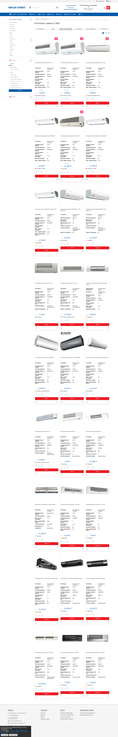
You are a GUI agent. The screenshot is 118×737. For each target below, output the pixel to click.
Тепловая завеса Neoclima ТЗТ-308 (95, 504)
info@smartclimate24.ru (71, 9)
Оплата (59, 14)
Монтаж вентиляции (65, 717)
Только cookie (13, 735)
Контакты (41, 14)
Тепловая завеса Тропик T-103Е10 (44, 652)
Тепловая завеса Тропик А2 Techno (95, 652)
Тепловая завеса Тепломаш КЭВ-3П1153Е (46, 578)
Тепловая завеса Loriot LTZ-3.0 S (44, 283)
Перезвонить (71, 7)
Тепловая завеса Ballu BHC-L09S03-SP (96, 136)
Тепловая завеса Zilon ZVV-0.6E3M (44, 357)
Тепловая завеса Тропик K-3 (42, 431)
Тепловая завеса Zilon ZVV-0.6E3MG (70, 357)
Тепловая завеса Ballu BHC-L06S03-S (45, 136)
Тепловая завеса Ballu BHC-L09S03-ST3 (45, 209)
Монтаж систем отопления (66, 719)
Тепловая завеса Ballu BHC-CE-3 (44, 62)
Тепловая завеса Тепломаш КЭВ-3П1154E (97, 357)
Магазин (33, 14)
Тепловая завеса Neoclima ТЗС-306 (69, 504)
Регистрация (100, 1)
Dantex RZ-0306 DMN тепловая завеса (45, 504)
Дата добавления (91, 29)
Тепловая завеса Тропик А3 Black (69, 652)
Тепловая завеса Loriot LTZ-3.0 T (69, 283)
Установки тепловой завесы (67, 715)
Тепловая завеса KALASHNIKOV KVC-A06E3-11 (70, 210)
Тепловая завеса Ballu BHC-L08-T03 (70, 136)
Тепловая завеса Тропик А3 (67, 431)
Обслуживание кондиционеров (87, 713)
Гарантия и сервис (70, 14)
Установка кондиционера (66, 713)
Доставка (51, 14)
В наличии (103, 29)
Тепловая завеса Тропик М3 (93, 431)
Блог (81, 14)
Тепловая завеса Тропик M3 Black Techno (71, 578)
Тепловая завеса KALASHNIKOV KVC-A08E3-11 (96, 210)
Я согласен (5, 735)
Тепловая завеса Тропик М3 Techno (95, 578)
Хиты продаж (78, 29)
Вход (108, 1)
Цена (53, 29)
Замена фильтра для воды (86, 715)
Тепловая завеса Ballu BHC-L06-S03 (95, 62)
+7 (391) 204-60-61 (71, 5)
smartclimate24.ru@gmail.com (17, 723)
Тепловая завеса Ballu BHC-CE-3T (69, 62)
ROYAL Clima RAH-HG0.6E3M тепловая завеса (96, 284)
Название (66, 29)
